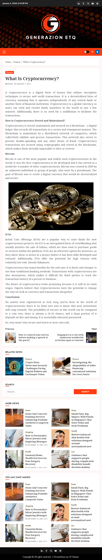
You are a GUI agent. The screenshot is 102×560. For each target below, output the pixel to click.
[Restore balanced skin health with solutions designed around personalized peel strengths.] (60, 438)
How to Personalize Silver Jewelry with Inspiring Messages (36, 438)
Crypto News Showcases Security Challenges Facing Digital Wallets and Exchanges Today (36, 368)
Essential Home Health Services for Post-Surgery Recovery (36, 460)
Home (27, 410)
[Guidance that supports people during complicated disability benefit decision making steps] (60, 459)
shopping (29, 432)
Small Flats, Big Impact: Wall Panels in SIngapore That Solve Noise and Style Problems (82, 419)
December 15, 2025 (35, 445)
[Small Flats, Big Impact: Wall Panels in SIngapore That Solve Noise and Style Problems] (60, 418)
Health (74, 431)
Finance (9, 72)
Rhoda (10, 84)
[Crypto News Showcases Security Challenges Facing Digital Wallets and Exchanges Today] (14, 366)
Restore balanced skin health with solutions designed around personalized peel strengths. (81, 442)
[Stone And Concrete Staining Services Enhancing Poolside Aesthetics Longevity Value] (14, 418)
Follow (97, 52)
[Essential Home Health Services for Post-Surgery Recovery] (14, 459)
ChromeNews (59, 556)
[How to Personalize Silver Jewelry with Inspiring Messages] (14, 438)
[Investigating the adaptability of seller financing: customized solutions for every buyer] (61, 366)
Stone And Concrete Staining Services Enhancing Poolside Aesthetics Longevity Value (36, 419)
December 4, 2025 (35, 468)
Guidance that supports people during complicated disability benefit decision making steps (82, 463)
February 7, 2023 (23, 84)
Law (73, 452)
